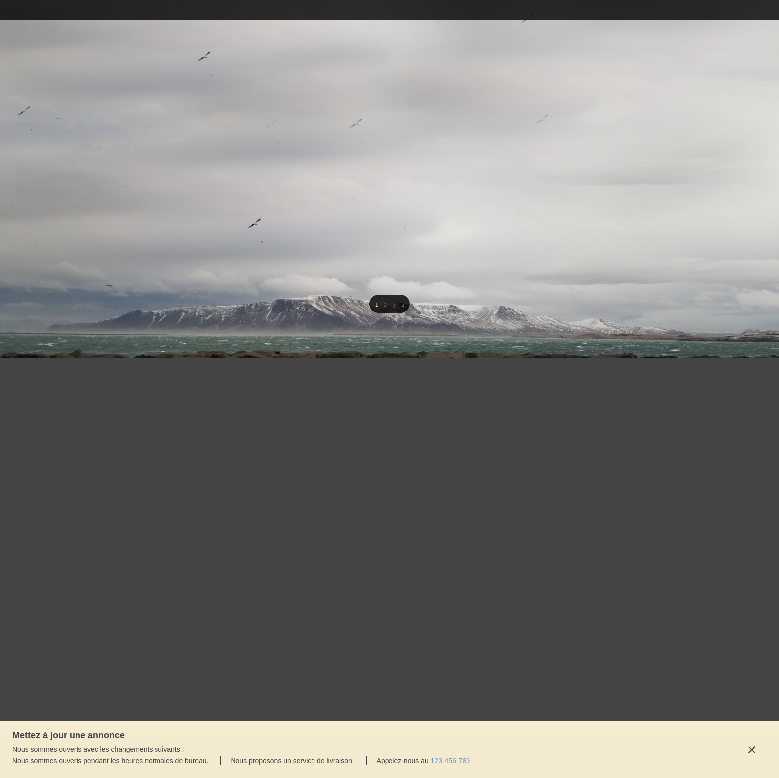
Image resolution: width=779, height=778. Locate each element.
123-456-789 (450, 761)
